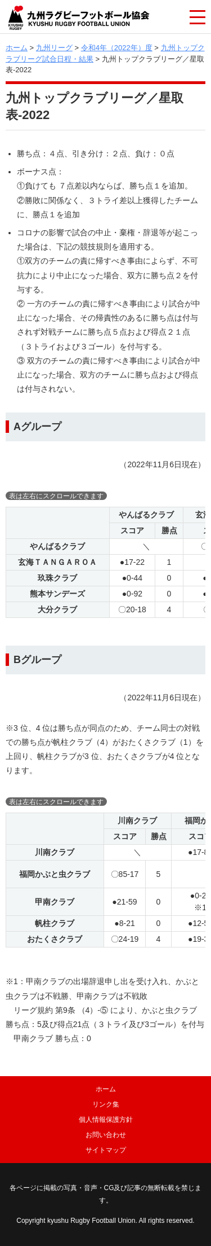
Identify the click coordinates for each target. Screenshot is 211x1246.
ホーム (17, 47)
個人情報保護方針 (106, 1120)
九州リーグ (54, 47)
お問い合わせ (106, 1135)
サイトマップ (106, 1150)
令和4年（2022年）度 (116, 47)
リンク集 (105, 1104)
